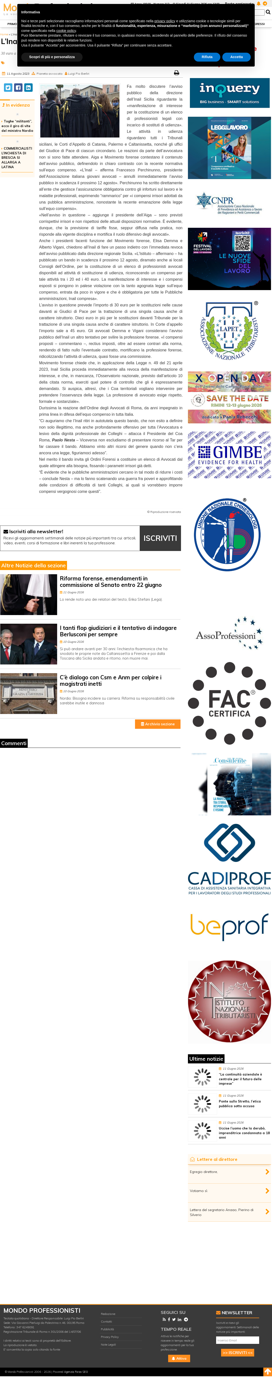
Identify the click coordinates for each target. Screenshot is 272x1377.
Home (4, 34)
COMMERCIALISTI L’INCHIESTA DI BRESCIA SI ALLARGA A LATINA (16, 157)
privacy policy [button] (165, 21)
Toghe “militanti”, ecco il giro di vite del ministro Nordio (17, 126)
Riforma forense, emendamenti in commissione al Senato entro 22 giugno (111, 581)
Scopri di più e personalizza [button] (52, 57)
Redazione (108, 1314)
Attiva (179, 1358)
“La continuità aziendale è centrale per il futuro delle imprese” (240, 1079)
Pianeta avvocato (50, 73)
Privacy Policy (110, 1337)
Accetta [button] (236, 57)
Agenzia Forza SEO (76, 1372)
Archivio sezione (158, 724)
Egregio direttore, (204, 1172)
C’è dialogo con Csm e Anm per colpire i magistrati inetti (110, 680)
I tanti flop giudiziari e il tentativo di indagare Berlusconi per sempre (118, 631)
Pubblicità (107, 1329)
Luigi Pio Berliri (78, 73)
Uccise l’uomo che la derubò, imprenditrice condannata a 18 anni (244, 1133)
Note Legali (108, 1344)
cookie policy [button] (66, 31)
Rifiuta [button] (207, 57)
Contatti (106, 1321)
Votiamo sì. (199, 1191)
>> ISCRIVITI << (238, 1352)
